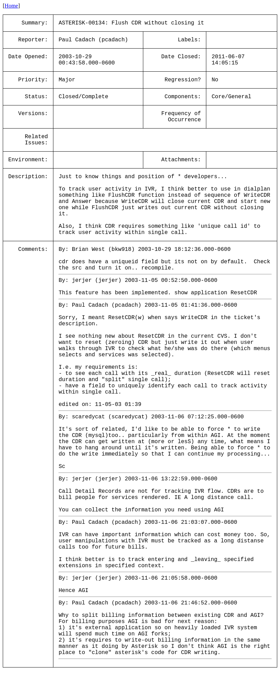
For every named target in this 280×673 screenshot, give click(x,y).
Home (11, 6)
